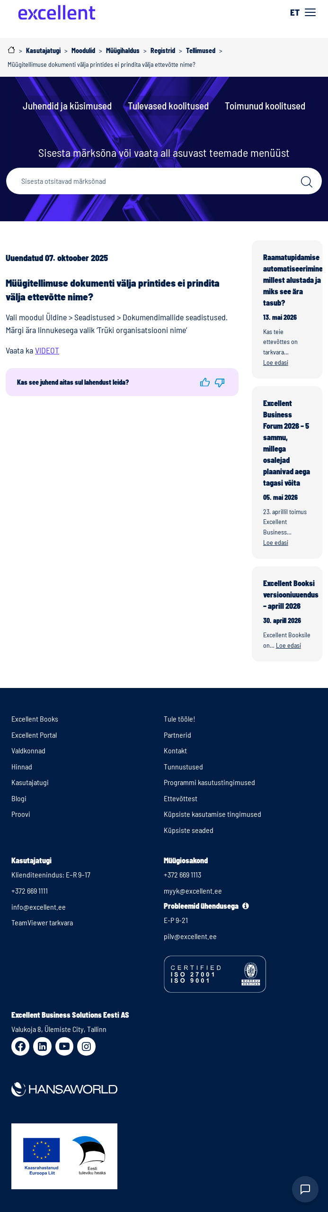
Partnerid (177, 734)
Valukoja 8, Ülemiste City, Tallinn (58, 1028)
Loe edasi (275, 362)
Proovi (20, 813)
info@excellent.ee (38, 906)
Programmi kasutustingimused (209, 782)
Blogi (19, 798)
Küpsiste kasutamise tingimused (212, 813)
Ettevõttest (180, 798)
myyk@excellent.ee (193, 890)
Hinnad (21, 766)
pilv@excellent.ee (190, 936)
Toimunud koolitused (265, 105)
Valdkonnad (28, 750)
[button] (204, 382)
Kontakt (175, 750)
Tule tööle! (179, 718)
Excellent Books (34, 718)
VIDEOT (47, 350)
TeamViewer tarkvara (42, 922)
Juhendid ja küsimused (67, 105)
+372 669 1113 (182, 874)
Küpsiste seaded (188, 829)
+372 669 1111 (29, 890)
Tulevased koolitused (168, 105)
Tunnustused (183, 766)
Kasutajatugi (30, 782)
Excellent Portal (34, 734)
